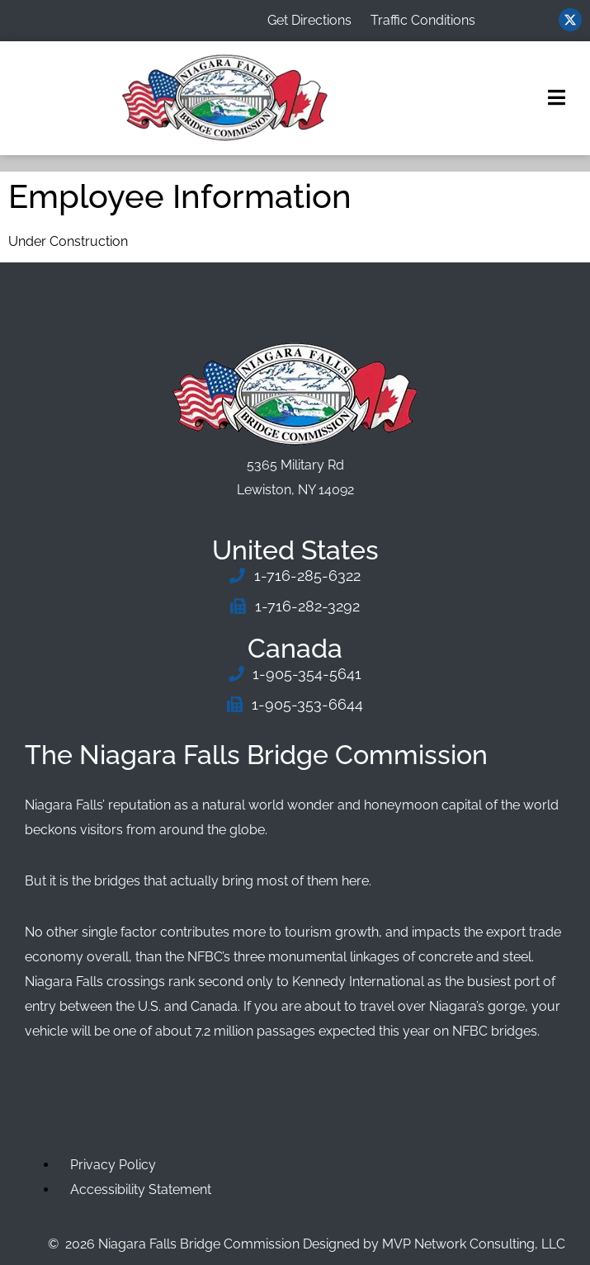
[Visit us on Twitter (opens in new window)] (570, 19)
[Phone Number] (295, 576)
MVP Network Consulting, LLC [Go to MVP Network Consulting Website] (473, 1244)
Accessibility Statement (140, 1189)
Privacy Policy (113, 1165)
